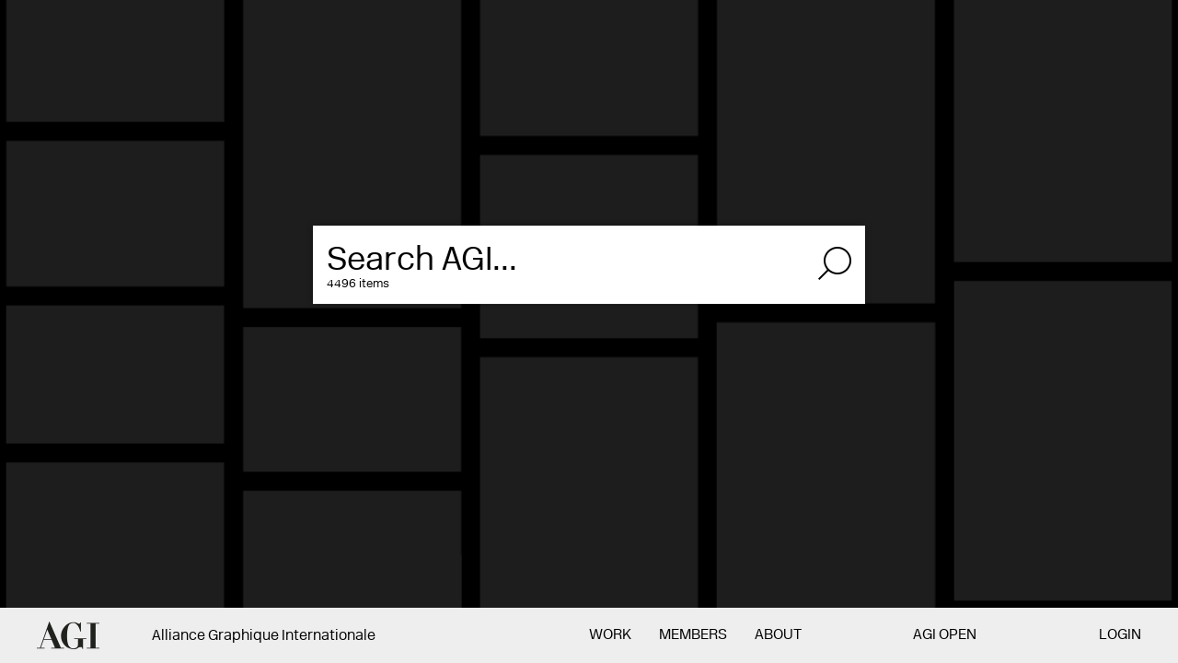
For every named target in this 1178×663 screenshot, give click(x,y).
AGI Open (944, 635)
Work (610, 635)
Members (693, 635)
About (778, 635)
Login (1120, 635)
